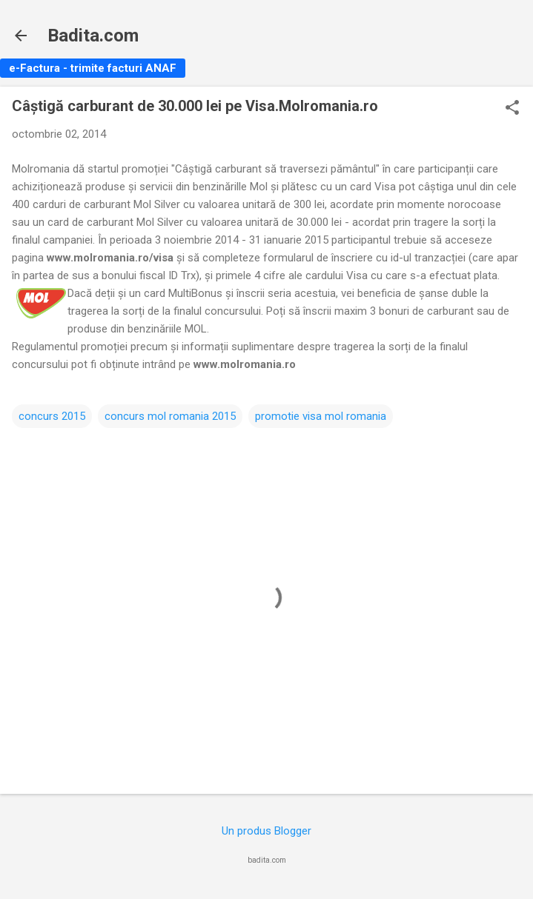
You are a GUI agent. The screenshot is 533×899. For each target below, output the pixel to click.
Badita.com (93, 35)
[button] (512, 108)
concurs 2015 (52, 416)
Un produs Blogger (266, 831)
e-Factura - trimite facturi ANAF (92, 68)
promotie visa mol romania (320, 416)
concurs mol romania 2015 (170, 416)
